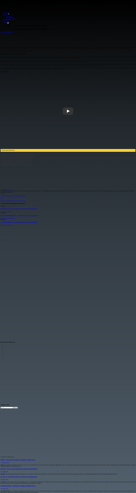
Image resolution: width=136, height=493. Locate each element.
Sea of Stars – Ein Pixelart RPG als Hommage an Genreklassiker (19, 477)
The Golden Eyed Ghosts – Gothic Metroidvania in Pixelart (17, 160)
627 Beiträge (9, 189)
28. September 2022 (5, 218)
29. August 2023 (4, 479)
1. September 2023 (5, 462)
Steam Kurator (6, 20)
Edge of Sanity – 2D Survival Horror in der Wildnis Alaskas (17, 165)
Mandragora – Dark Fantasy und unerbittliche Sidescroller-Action (18, 156)
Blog (4, 15)
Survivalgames (9, 16)
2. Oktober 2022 (4, 32)
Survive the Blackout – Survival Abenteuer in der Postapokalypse (19, 222)
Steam (10, 71)
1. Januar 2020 (4, 225)
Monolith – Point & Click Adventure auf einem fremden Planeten (19, 469)
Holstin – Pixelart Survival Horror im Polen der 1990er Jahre (18, 460)
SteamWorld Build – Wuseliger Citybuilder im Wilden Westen (18, 486)
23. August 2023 (4, 488)
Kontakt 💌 (6, 23)
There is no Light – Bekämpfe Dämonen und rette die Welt (16, 158)
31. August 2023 (4, 471)
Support (5, 21)
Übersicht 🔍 (6, 14)
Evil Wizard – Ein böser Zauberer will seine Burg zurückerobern (19, 209)
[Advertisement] (24, 39)
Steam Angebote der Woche (9, 19)
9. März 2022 (4, 211)
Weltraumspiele (9, 17)
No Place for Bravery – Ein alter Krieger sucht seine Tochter (17, 163)
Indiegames (10, 32)
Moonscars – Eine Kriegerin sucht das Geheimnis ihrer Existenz (18, 154)
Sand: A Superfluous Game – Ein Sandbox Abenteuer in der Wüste (19, 215)
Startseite (5, 12)
